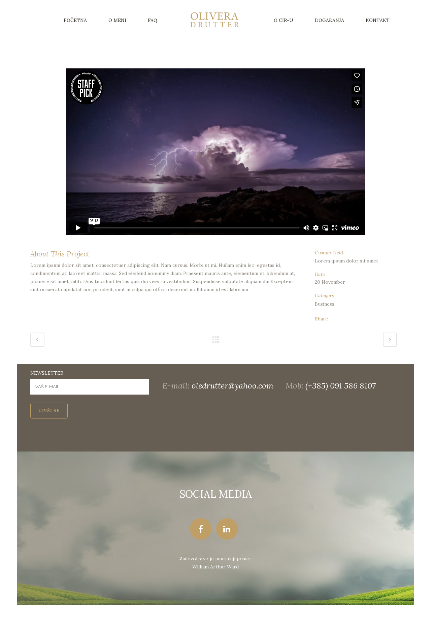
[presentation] (81, 438)
